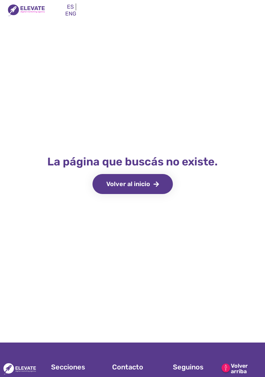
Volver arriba (239, 369)
